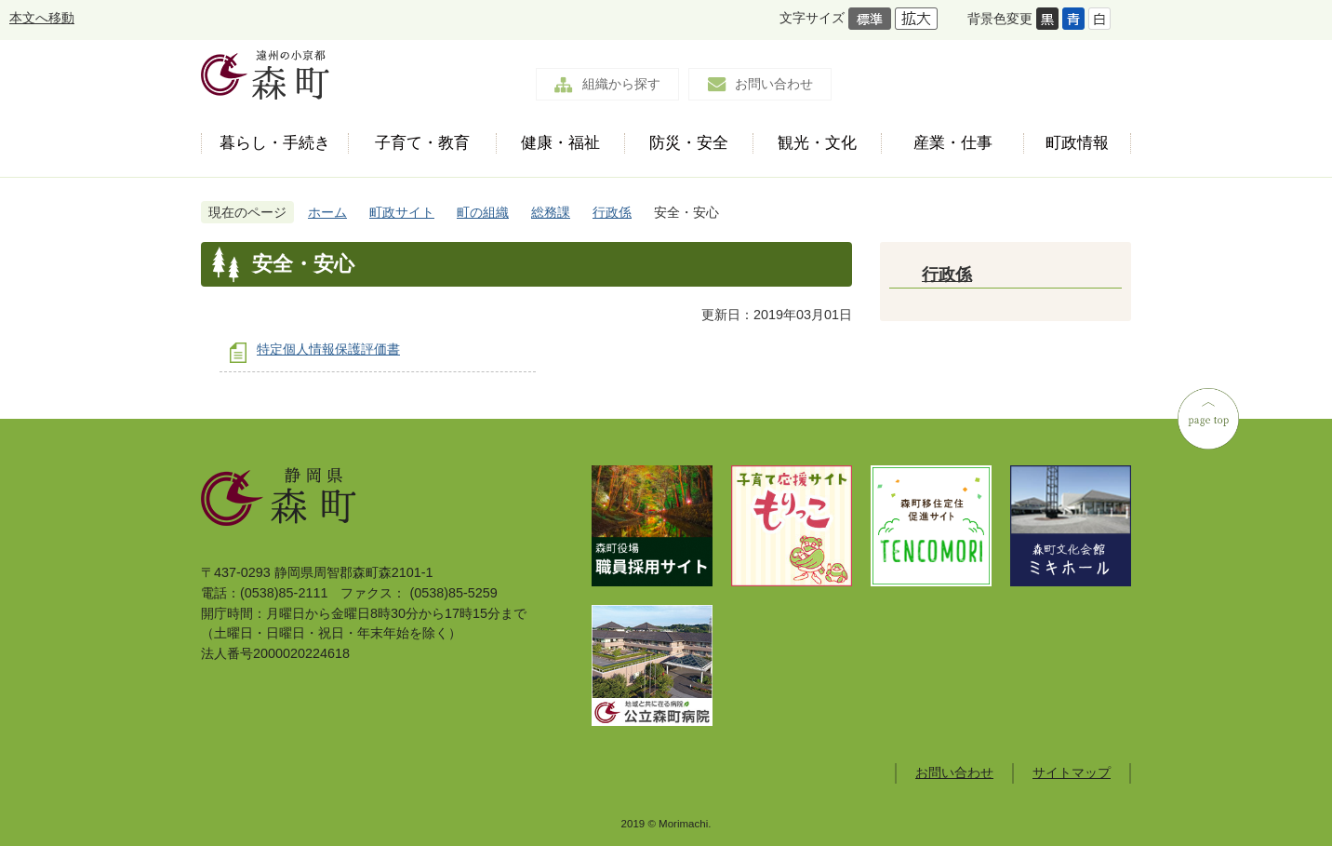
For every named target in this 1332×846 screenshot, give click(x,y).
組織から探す (621, 83)
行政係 (612, 212)
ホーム (327, 212)
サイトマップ (1071, 772)
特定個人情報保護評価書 (328, 349)
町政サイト (401, 212)
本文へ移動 (41, 17)
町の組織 (483, 212)
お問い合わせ (774, 83)
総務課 (550, 212)
